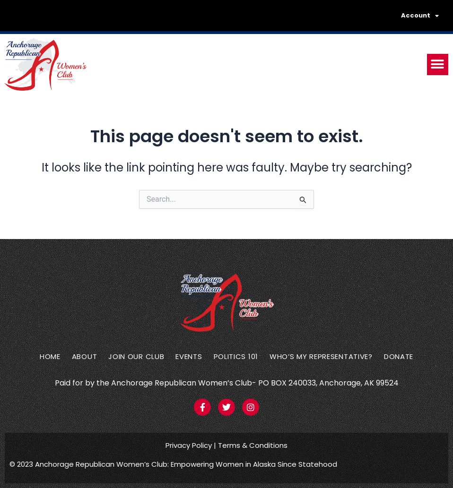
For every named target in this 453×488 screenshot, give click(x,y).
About (84, 356)
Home (50, 356)
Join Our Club (136, 356)
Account (420, 16)
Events (188, 356)
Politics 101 (236, 356)
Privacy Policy (189, 445)
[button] (437, 64)
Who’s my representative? (321, 356)
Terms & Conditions (252, 445)
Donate (398, 356)
